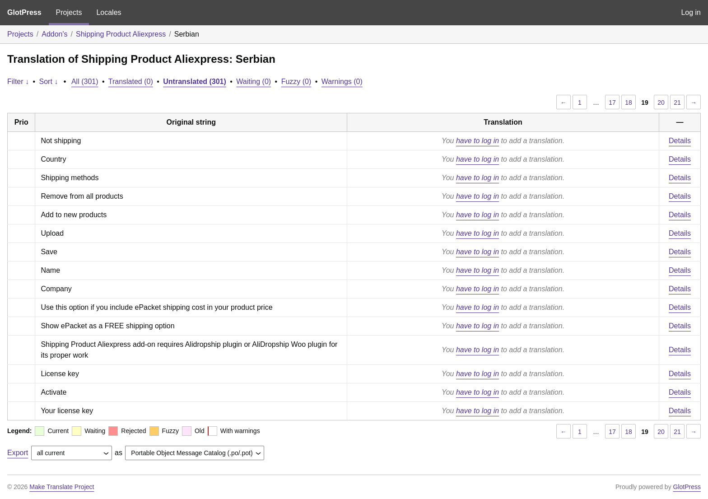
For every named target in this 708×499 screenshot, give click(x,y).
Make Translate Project (61, 486)
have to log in (477, 141)
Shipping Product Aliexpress (121, 34)
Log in (691, 12)
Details (680, 141)
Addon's (54, 34)
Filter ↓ (18, 81)
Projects (69, 12)
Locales (108, 12)
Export (17, 453)
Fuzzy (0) (296, 81)
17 (612, 102)
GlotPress (24, 12)
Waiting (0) (253, 81)
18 (628, 102)
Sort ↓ (48, 81)
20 (661, 102)
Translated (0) (130, 81)
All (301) (84, 81)
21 (677, 102)
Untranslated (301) (194, 81)
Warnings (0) (342, 81)
